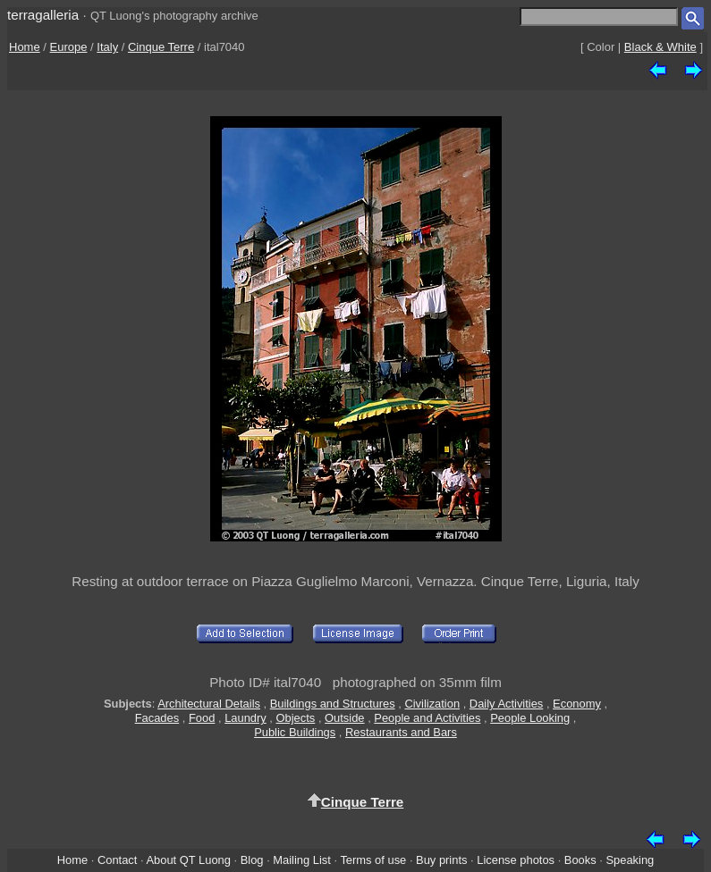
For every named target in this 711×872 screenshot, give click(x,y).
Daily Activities (506, 703)
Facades (157, 718)
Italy (107, 47)
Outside (344, 718)
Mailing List (302, 860)
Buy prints (441, 860)
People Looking (530, 718)
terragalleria (43, 14)
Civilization (432, 703)
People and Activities (427, 718)
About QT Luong (188, 860)
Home (24, 47)
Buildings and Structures (332, 703)
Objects (296, 718)
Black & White (660, 47)
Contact (117, 860)
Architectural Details (208, 703)
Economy (577, 703)
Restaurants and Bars (401, 732)
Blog (252, 860)
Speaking (629, 860)
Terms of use (373, 860)
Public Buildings (294, 732)
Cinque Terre (161, 47)
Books (580, 860)
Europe (69, 47)
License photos (515, 860)
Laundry (245, 718)
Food (202, 718)
